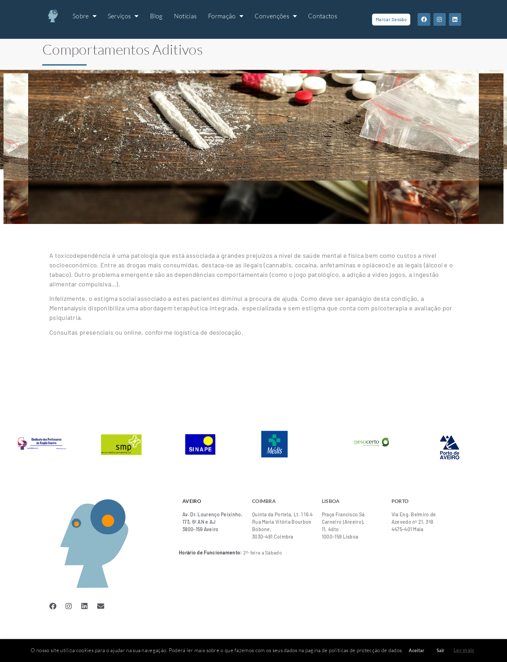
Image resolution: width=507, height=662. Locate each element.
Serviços (123, 16)
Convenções (276, 16)
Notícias (185, 16)
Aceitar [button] (416, 650)
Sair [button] (441, 650)
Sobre (84, 16)
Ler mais (463, 650)
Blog (156, 16)
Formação (225, 16)
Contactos (322, 16)
